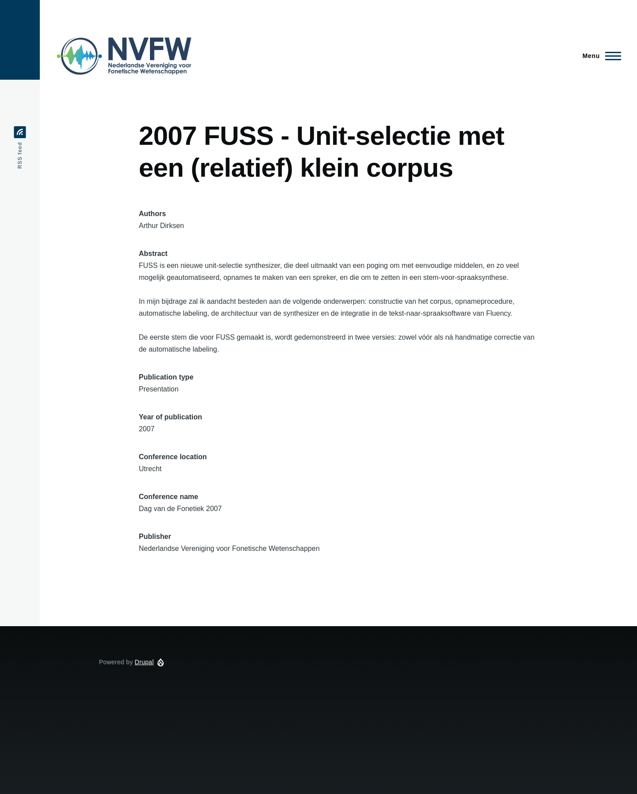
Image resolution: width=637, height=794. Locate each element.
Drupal (144, 662)
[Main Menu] (599, 56)
